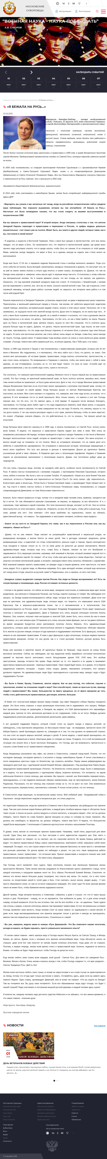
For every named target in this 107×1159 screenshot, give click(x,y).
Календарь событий (90, 72)
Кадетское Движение (45, 1103)
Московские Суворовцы (35, 8)
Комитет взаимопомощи (46, 1116)
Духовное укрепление (45, 1113)
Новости (75, 1113)
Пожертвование (78, 1103)
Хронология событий (45, 1106)
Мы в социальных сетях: (55, 1129)
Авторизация (65, 11)
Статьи (74, 1116)
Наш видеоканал (52, 1125)
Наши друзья (8, 1125)
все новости (99, 1026)
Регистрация (84, 11)
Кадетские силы (43, 1119)
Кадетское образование (46, 1110)
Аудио (5, 1138)
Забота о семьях (78, 1106)
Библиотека (7, 1128)
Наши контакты (9, 1119)
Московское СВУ (9, 1110)
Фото (5, 1131)
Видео (5, 1134)
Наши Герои (7, 1113)
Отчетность (7, 1141)
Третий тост (76, 1110)
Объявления (76, 1119)
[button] (86, 3)
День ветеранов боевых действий (24, 1063)
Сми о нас (7, 1116)
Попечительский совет (12, 1106)
